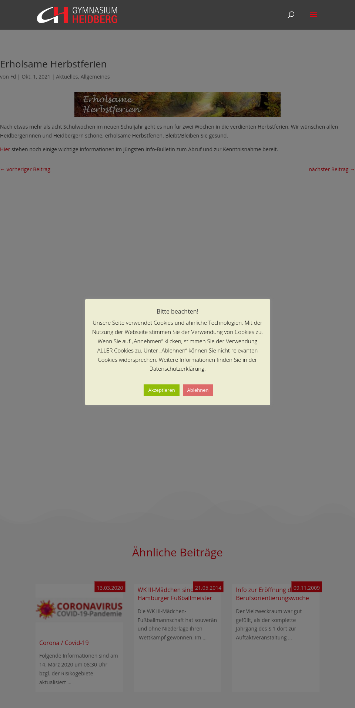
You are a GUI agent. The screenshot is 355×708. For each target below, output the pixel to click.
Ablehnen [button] (198, 390)
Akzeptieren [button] (161, 390)
